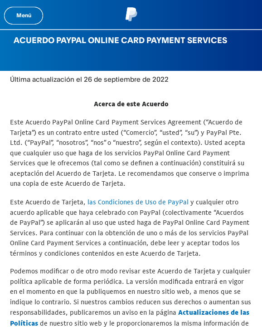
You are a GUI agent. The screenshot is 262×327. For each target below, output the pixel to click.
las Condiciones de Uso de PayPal (138, 202)
